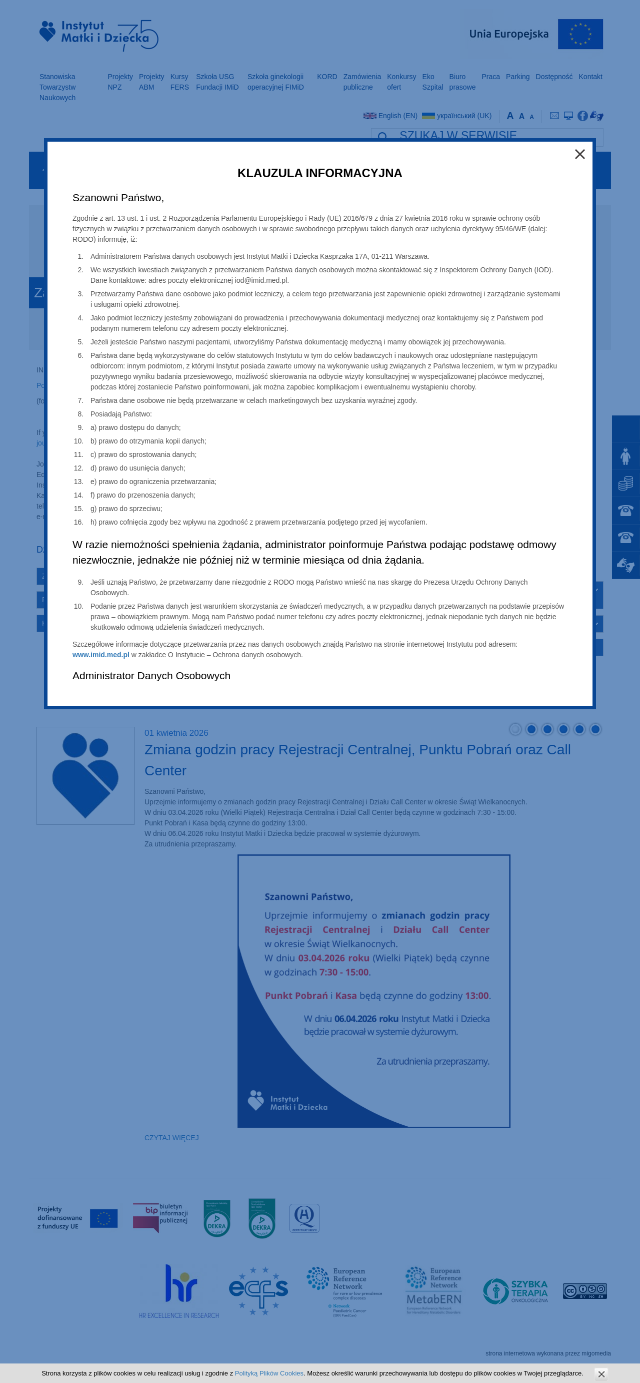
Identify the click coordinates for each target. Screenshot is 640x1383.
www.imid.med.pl (101, 655)
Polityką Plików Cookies (269, 1373)
